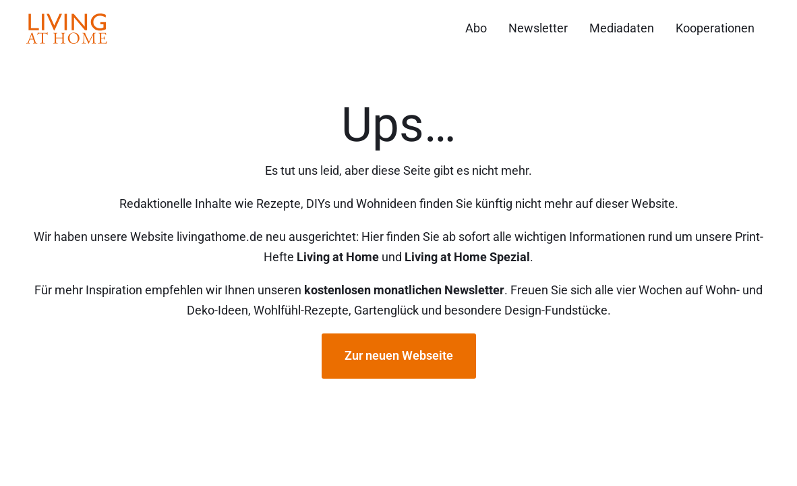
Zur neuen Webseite (399, 355)
